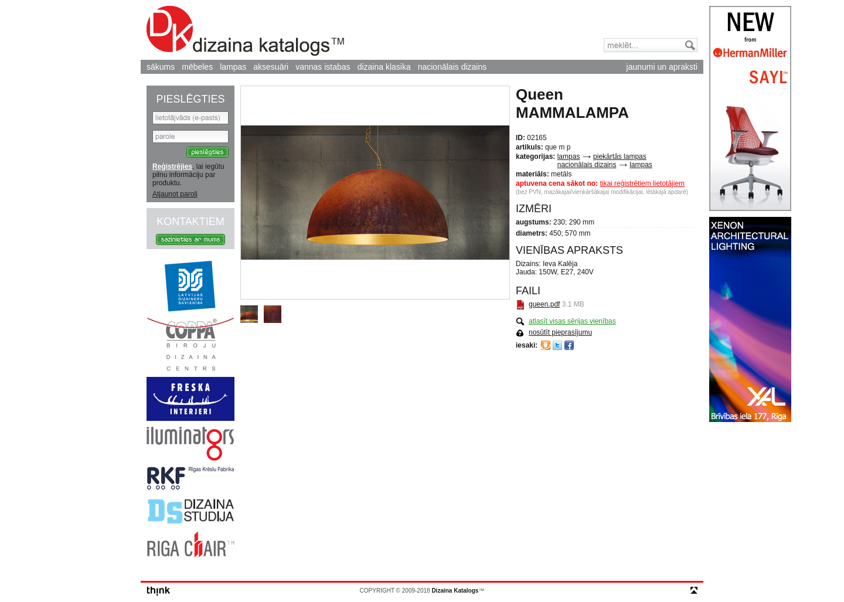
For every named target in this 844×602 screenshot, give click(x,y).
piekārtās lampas (619, 156)
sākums (161, 67)
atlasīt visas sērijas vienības (572, 321)
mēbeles (197, 67)
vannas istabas (322, 67)
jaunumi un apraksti (662, 67)
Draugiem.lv (545, 345)
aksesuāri (270, 67)
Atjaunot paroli (175, 194)
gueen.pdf (544, 304)
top (693, 590)
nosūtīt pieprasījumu (560, 332)
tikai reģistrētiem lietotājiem (642, 183)
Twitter (557, 345)
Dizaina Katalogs (245, 31)
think (159, 591)
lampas (233, 67)
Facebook (569, 345)
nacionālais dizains (452, 67)
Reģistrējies (172, 166)
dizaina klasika (384, 67)
